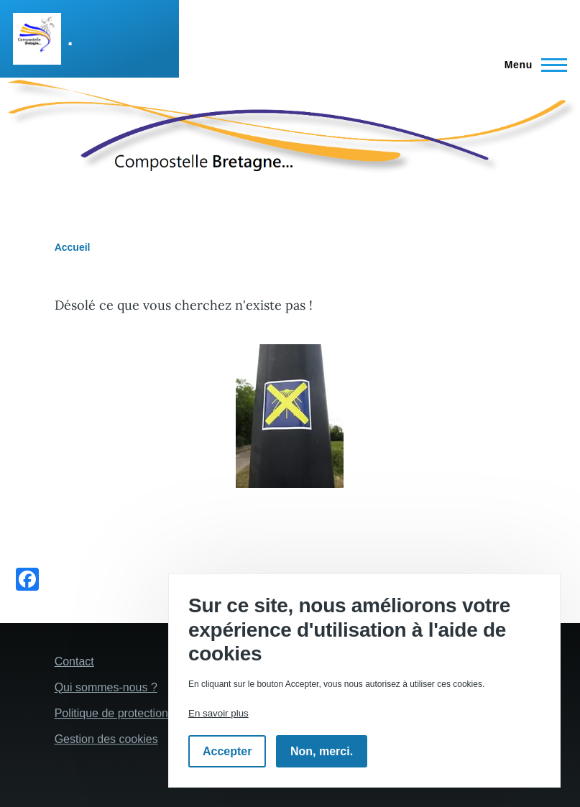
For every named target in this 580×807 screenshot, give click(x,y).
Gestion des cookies (106, 739)
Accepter (227, 751)
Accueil (73, 247)
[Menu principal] (531, 65)
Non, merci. (321, 751)
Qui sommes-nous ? (106, 687)
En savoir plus (218, 713)
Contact (74, 661)
